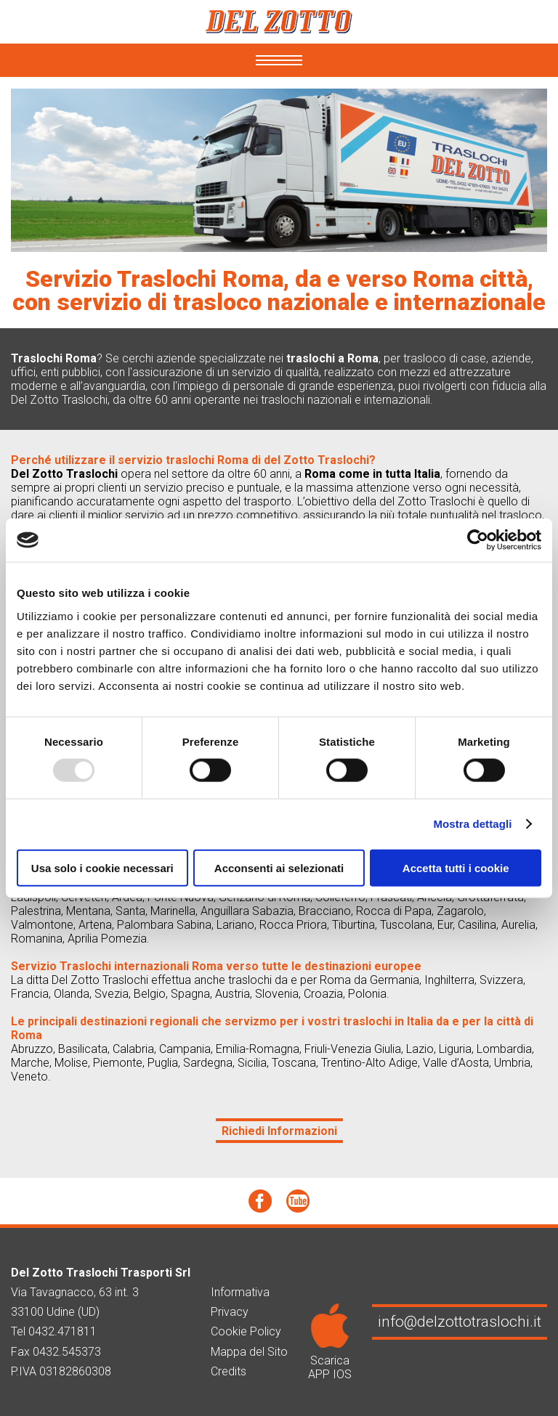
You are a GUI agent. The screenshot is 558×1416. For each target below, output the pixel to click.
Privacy (229, 1312)
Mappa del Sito (249, 1352)
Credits (228, 1371)
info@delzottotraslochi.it (459, 1321)
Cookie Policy (246, 1331)
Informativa (240, 1292)
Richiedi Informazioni (279, 1131)
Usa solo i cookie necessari (102, 867)
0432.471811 (62, 1331)
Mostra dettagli (472, 824)
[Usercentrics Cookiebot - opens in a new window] (477, 540)
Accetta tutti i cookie (456, 867)
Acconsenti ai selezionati (279, 867)
